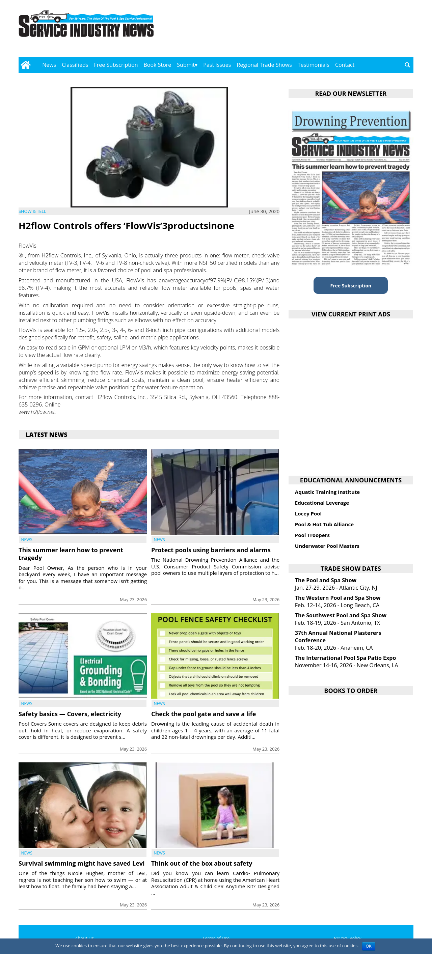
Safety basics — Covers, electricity (70, 714)
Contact (344, 64)
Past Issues (217, 64)
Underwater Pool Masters (327, 545)
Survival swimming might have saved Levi (82, 863)
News (49, 64)
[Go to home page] (25, 65)
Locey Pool (308, 513)
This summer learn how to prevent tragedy (71, 554)
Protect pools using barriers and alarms (211, 550)
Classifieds (75, 64)
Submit (186, 64)
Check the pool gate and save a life (203, 714)
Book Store (157, 64)
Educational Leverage (322, 502)
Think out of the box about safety (201, 863)
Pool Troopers (312, 535)
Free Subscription (116, 64)
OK (369, 946)
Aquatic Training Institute (327, 491)
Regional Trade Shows (264, 64)
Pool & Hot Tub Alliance (324, 524)
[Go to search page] (407, 65)
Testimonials (313, 64)
